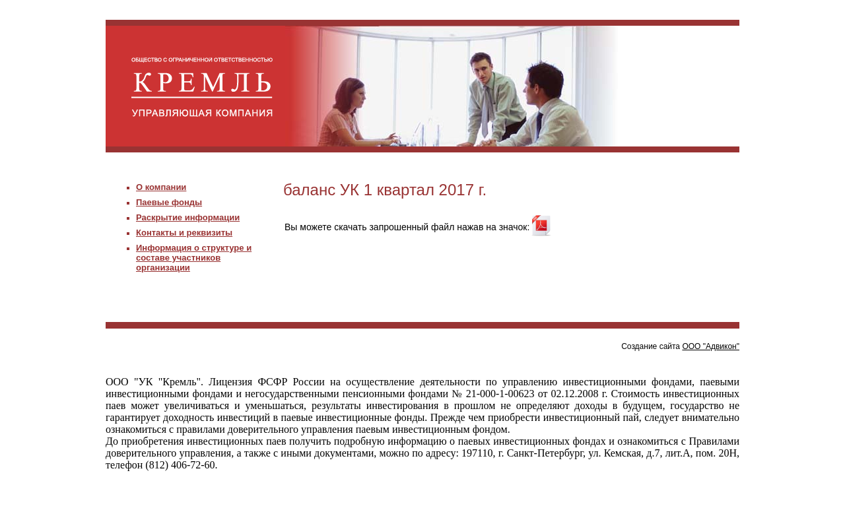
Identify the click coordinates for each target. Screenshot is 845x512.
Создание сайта (680, 346)
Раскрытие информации (188, 217)
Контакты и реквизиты (184, 233)
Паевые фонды (169, 202)
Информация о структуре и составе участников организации (194, 257)
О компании (161, 187)
